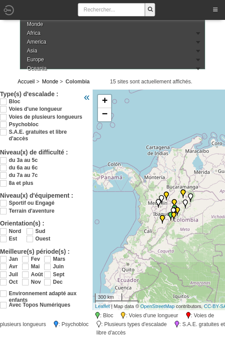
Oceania (37, 68)
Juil (13, 274)
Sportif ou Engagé (31, 203)
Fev (35, 259)
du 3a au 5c (23, 160)
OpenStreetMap (157, 306)
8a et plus (21, 183)
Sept (58, 274)
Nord (15, 231)
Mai (35, 266)
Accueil (26, 82)
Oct (13, 282)
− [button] (105, 114)
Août (37, 274)
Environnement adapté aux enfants (42, 293)
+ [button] (105, 101)
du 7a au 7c (23, 175)
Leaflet (102, 306)
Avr (13, 266)
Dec (58, 282)
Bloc (14, 101)
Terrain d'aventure (31, 211)
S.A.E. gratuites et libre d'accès (38, 132)
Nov (36, 282)
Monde (50, 82)
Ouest (42, 239)
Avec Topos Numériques (39, 305)
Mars (59, 259)
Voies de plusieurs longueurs (45, 117)
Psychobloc (23, 124)
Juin (58, 266)
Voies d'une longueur (35, 109)
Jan (13, 259)
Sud (40, 231)
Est (13, 239)
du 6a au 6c (23, 168)
